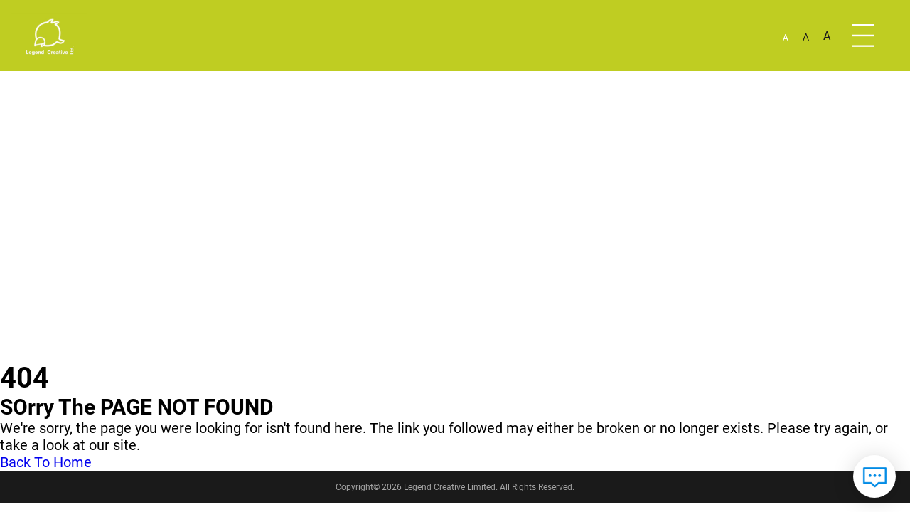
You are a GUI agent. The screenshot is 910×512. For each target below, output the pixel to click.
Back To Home (46, 462)
